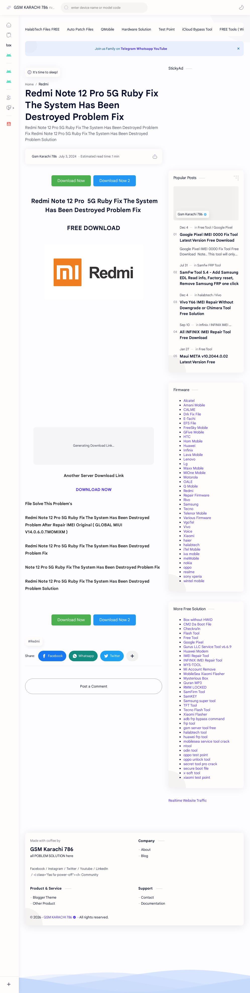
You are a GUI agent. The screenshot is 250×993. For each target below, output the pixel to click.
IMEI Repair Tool (196, 655)
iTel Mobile (191, 549)
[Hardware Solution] (136, 29)
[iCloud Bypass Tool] (197, 29)
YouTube (160, 49)
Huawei (189, 445)
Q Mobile (190, 486)
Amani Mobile (194, 405)
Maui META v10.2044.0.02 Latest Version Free (204, 359)
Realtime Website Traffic (187, 800)
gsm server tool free (199, 728)
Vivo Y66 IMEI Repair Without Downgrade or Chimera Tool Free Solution (206, 308)
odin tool (190, 750)
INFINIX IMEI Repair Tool (202, 660)
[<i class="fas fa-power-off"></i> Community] (66, 937)
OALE (188, 481)
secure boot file (196, 768)
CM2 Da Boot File (197, 624)
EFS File (189, 423)
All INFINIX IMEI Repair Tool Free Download (205, 334)
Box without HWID (198, 619)
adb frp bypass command (203, 719)
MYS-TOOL (192, 665)
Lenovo (189, 459)
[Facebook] (37, 931)
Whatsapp (145, 49)
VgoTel (188, 522)
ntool (187, 746)
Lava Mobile (193, 454)
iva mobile (191, 554)
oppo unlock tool (196, 759)
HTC (187, 436)
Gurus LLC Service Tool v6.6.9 (207, 646)
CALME (189, 409)
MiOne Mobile (194, 472)
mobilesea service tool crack (206, 741)
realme (189, 572)
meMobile (191, 558)
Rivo (186, 500)
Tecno (188, 509)
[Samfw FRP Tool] (209, 265)
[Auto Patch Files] (80, 29)
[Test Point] (167, 29)
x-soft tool (191, 773)
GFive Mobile (193, 432)
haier (187, 540)
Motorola (190, 477)
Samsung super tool (199, 701)
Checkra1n (191, 628)
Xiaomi (188, 536)
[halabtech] (206, 295)
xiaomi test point (196, 777)
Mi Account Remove (199, 669)
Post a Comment (93, 686)
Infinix (188, 450)
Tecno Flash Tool (196, 710)
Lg (185, 463)
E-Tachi (189, 418)
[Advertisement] (206, 844)
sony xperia (192, 576)
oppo (187, 567)
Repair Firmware (196, 495)
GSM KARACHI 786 (31, 7)
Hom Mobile (193, 441)
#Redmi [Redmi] (34, 641)
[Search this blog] (104, 8)
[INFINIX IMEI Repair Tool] (228, 325)
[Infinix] (204, 325)
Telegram (128, 49)
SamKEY (190, 696)
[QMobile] (107, 29)
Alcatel (189, 400)
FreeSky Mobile (195, 427)
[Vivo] (218, 295)
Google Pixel (193, 642)
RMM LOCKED (195, 687)
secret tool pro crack (200, 764)
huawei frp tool (195, 737)
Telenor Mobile (195, 513)
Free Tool (190, 637)
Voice (187, 531)
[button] (241, 7)
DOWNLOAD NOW (93, 489)
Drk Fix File (192, 414)
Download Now (71, 180)
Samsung (190, 504)
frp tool (189, 723)
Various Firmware (197, 518)
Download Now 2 (114, 180)
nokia (187, 563)
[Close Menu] (238, 48)
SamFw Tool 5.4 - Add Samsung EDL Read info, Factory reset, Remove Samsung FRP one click (209, 278)
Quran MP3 (192, 683)
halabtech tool (195, 732)
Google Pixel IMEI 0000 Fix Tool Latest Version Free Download (209, 237)
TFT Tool (190, 705)
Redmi (188, 490)
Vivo (186, 527)
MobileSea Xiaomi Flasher (204, 674)
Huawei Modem (195, 651)
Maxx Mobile (193, 468)
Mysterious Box (195, 678)
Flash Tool (191, 633)
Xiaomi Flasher (195, 714)
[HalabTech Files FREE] (42, 29)
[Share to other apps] (132, 656)
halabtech (191, 545)
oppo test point (195, 755)
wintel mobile (193, 581)
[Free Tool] (205, 227)
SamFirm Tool (194, 692)
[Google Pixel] (223, 227)
